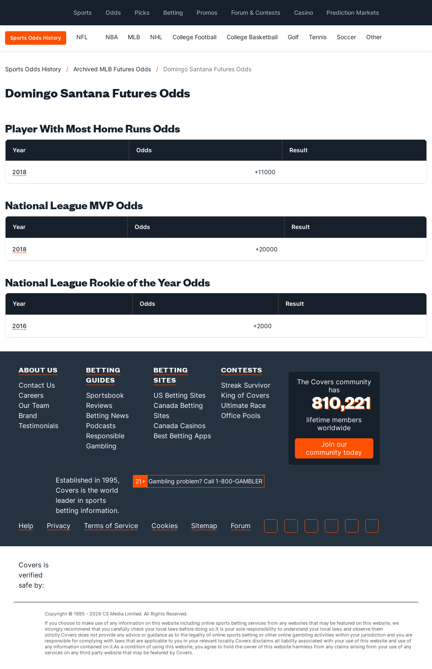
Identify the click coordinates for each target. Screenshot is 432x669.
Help (26, 526)
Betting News (107, 415)
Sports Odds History (33, 69)
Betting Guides (103, 375)
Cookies (164, 526)
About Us (38, 370)
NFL (85, 36)
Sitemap (204, 526)
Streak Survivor (245, 385)
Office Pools (240, 415)
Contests (241, 370)
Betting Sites (171, 375)
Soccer (346, 36)
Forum (241, 526)
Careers (31, 395)
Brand (28, 415)
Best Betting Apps (182, 436)
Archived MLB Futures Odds (112, 69)
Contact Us (37, 385)
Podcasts (101, 425)
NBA (111, 36)
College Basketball (252, 36)
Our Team (34, 405)
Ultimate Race (243, 405)
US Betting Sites (179, 395)
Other (377, 36)
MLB (134, 36)
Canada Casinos (179, 425)
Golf (293, 36)
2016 (19, 325)
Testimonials (38, 425)
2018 (19, 171)
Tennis (318, 36)
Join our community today (334, 448)
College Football (194, 36)
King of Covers (245, 395)
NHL (156, 36)
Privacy (58, 526)
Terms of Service (111, 526)
